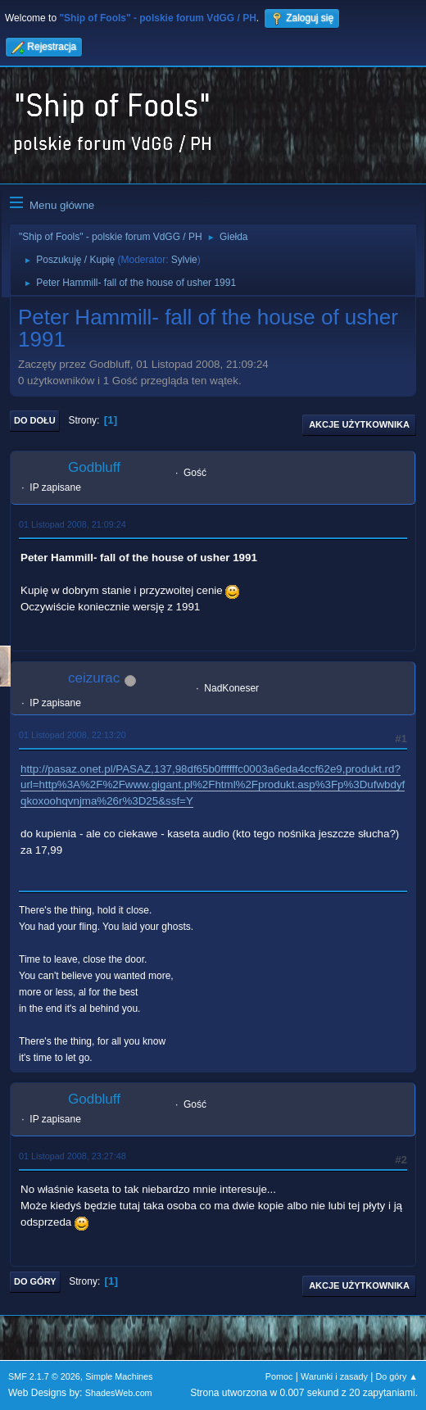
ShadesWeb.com (118, 1393)
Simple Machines (118, 1376)
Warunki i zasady (334, 1376)
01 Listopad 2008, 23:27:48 (72, 1156)
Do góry (35, 1281)
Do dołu (35, 420)
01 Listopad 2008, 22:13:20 (72, 735)
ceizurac (94, 678)
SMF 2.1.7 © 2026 (44, 1376)
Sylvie (184, 259)
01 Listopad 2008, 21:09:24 (72, 524)
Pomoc (279, 1376)
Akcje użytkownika (359, 424)
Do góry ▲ (397, 1376)
